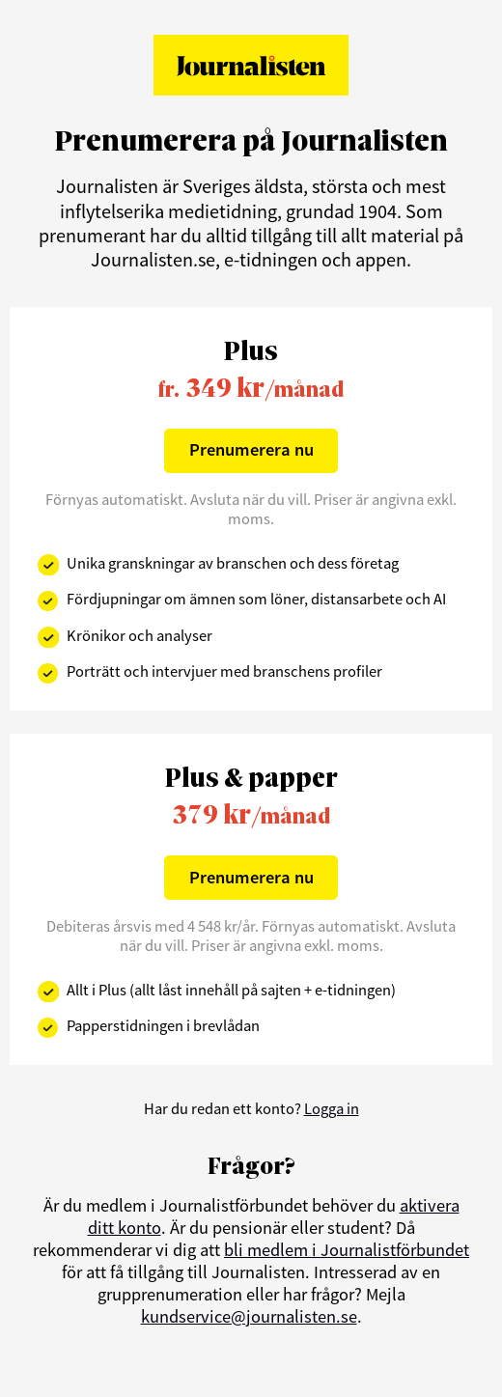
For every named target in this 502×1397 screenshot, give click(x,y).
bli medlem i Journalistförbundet (346, 1250)
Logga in (331, 1108)
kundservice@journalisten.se (249, 1316)
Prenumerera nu (251, 449)
